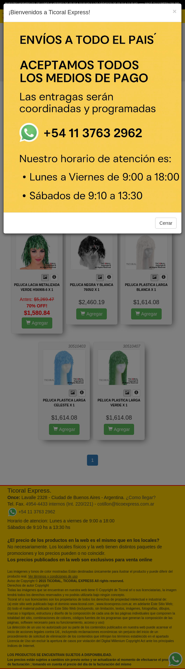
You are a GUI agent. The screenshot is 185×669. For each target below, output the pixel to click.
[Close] (175, 11)
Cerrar (165, 223)
